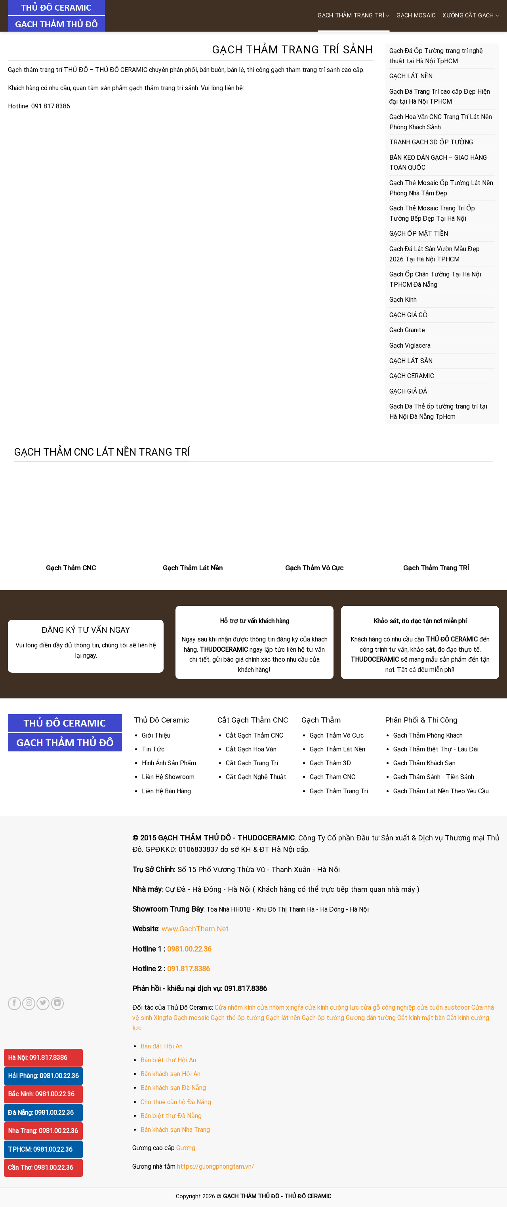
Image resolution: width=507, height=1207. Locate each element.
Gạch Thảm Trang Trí (353, 15)
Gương (185, 1148)
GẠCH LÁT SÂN (411, 361)
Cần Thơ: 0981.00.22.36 (40, 1167)
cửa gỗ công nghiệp (388, 1007)
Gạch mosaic (191, 1018)
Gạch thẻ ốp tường (237, 1018)
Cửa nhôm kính (235, 1007)
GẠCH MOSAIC (415, 15)
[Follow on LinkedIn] (57, 1003)
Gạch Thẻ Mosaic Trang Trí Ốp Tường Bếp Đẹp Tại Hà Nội (432, 213)
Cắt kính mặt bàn (421, 1018)
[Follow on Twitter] (43, 1003)
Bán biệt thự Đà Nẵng (171, 1116)
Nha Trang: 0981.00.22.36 (43, 1131)
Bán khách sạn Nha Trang (175, 1129)
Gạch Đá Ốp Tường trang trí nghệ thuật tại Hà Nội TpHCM (436, 56)
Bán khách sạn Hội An (170, 1074)
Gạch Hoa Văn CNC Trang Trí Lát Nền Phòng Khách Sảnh (440, 122)
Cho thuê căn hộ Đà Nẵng (176, 1102)
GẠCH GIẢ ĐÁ (408, 391)
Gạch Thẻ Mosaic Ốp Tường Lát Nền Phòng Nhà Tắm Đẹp (441, 188)
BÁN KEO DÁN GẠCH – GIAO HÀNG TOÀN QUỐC (438, 163)
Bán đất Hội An (162, 1046)
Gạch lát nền (283, 1018)
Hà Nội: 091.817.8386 (37, 1057)
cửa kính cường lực (332, 1007)
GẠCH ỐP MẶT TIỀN (418, 233)
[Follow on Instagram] (28, 1003)
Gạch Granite (407, 330)
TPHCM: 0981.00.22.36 (40, 1149)
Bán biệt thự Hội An (168, 1060)
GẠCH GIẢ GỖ (408, 315)
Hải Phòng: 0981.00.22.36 (43, 1076)
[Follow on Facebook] (14, 1003)
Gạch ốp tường (323, 1018)
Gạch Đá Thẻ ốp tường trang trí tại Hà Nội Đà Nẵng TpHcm (438, 411)
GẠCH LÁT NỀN (411, 76)
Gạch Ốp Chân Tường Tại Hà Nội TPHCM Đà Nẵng (435, 279)
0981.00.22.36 (189, 949)
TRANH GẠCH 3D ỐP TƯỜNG (431, 142)
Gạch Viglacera (410, 345)
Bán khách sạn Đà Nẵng (173, 1088)
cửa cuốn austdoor (443, 1007)
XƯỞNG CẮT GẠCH (470, 15)
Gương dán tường (371, 1018)
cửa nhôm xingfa (280, 1007)
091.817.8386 (188, 969)
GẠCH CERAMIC (411, 376)
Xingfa (163, 1018)
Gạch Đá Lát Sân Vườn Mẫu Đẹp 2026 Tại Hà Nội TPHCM (434, 254)
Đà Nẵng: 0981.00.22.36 (41, 1112)
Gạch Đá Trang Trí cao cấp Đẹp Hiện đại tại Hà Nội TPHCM (439, 97)
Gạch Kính (403, 299)
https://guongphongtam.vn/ (215, 1166)
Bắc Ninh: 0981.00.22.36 (41, 1094)
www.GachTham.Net (195, 929)
